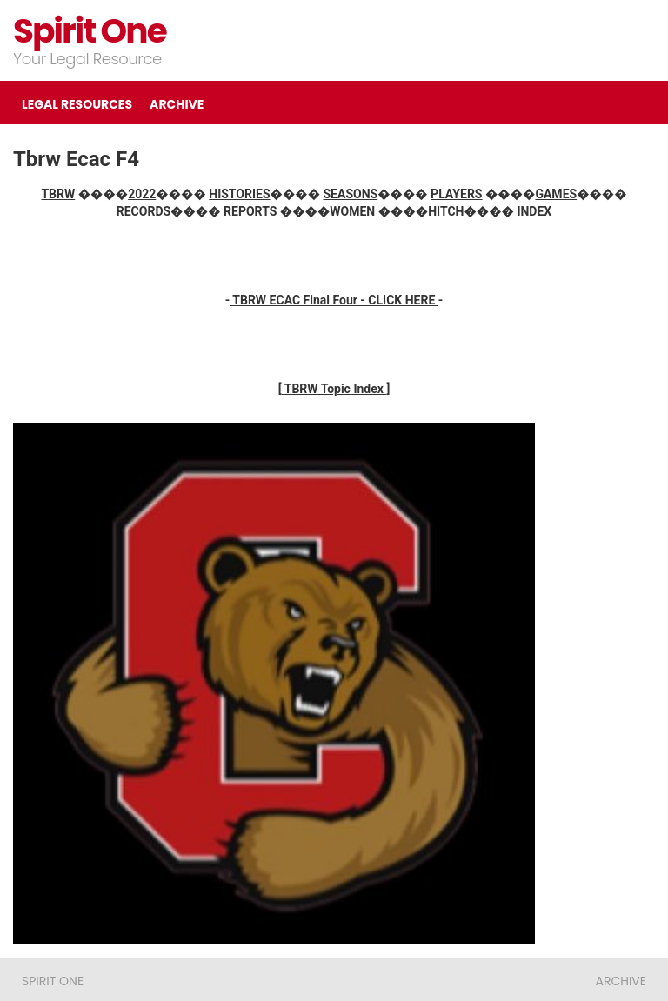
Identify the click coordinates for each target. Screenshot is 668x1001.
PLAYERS (456, 194)
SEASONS (351, 194)
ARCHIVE (177, 104)
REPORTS (250, 211)
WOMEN (352, 211)
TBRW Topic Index (334, 389)
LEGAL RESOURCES (77, 104)
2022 (142, 194)
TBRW (58, 194)
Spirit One (89, 31)
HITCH (446, 211)
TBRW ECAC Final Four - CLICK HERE (334, 300)
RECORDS (143, 211)
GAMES (556, 194)
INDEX (534, 211)
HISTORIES (239, 194)
